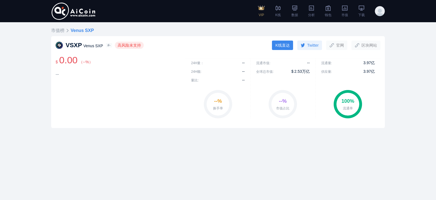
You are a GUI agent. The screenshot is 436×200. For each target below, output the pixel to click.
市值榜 (58, 30)
